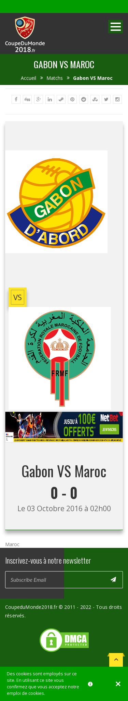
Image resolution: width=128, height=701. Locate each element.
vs (17, 297)
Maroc (12, 544)
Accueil (28, 78)
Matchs (54, 78)
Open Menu (115, 26)
